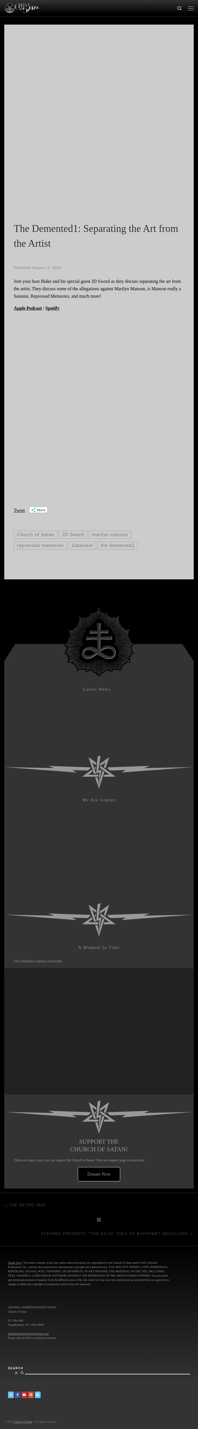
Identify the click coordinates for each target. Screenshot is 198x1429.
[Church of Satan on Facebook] (17, 1395)
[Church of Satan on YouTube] (24, 1395)
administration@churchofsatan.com (28, 1333)
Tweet (19, 510)
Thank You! (14, 1262)
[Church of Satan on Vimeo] (38, 1395)
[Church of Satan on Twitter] (11, 1395)
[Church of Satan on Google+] (31, 1395)
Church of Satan (23, 1421)
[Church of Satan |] (21, 7)
